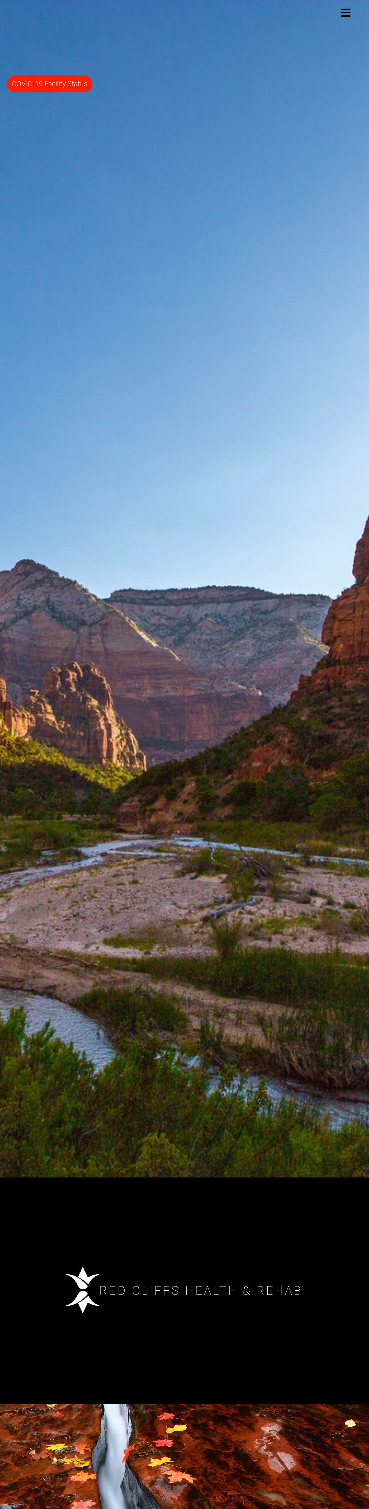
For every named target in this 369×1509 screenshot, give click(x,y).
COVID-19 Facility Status (50, 84)
